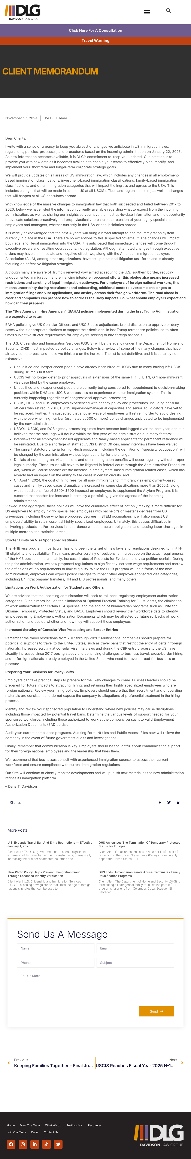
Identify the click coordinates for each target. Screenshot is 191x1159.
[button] (168, 10)
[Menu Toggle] (146, 12)
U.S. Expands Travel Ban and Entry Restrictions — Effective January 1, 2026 (49, 844)
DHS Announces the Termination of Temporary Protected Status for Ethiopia (140, 844)
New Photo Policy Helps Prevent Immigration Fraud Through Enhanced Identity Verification (44, 874)
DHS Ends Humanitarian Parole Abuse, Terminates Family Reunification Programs (139, 874)
